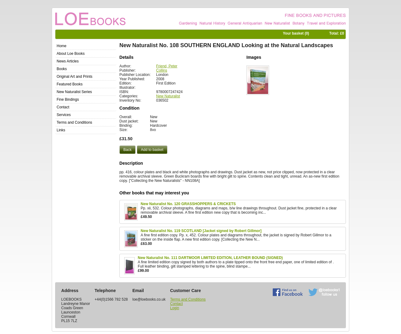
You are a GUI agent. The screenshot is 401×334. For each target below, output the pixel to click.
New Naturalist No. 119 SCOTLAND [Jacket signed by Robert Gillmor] (201, 231)
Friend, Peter (166, 66)
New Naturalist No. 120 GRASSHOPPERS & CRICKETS (188, 204)
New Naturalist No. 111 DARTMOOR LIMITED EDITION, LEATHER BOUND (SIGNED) (210, 258)
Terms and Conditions (188, 299)
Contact (176, 304)
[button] (127, 149)
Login (174, 308)
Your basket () (296, 33)
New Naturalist (168, 96)
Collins (161, 70)
